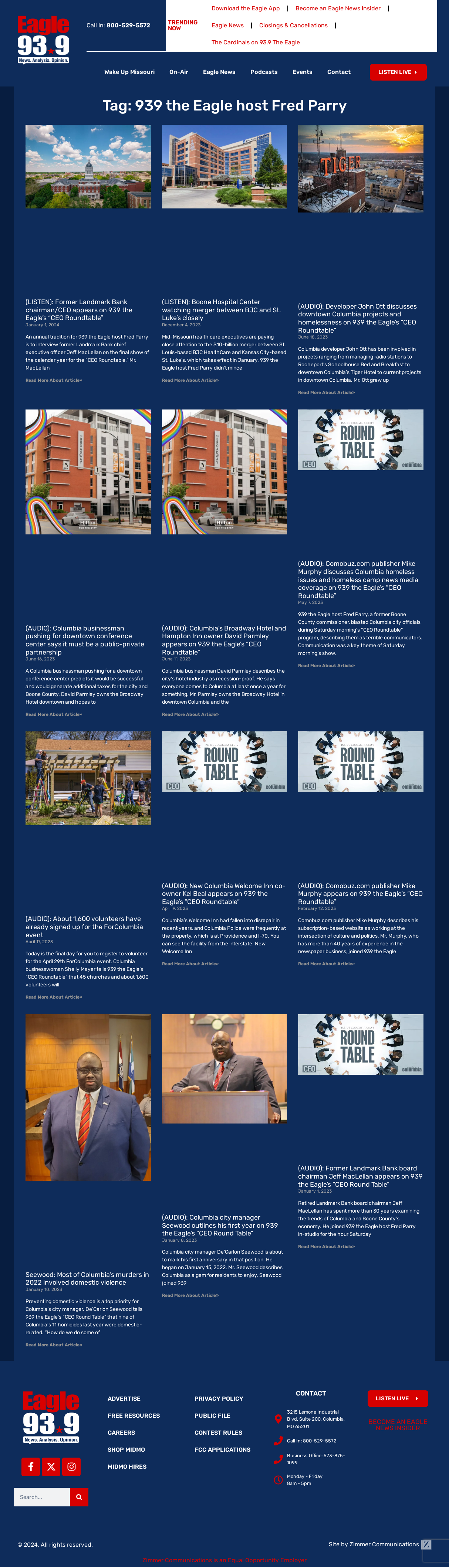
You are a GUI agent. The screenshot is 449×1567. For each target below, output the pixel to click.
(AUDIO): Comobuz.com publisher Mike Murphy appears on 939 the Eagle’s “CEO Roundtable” (360, 894)
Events (303, 71)
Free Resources (134, 1415)
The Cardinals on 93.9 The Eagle (256, 42)
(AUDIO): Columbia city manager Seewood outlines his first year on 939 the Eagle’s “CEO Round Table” (220, 1225)
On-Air (178, 71)
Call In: (118, 25)
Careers (121, 1432)
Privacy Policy (219, 1398)
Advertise (124, 1398)
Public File (212, 1415)
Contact (339, 71)
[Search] (79, 1497)
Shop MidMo (126, 1449)
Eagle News (228, 25)
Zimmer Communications (391, 1544)
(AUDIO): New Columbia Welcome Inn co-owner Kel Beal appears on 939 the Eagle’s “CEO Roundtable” (224, 894)
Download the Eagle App (246, 8)
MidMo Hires (127, 1466)
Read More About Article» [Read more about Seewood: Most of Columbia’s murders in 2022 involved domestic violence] (54, 1344)
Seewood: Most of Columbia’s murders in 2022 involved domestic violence (87, 1279)
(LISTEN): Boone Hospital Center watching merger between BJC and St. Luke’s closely (221, 310)
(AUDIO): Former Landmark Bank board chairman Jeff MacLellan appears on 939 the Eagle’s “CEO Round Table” (360, 1176)
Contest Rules (218, 1432)
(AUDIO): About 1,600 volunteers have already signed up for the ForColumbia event (84, 927)
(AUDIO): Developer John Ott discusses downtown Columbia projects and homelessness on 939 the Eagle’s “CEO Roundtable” (357, 318)
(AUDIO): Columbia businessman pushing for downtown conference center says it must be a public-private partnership (85, 640)
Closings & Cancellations (293, 25)
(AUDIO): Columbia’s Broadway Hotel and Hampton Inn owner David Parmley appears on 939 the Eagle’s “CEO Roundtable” (224, 640)
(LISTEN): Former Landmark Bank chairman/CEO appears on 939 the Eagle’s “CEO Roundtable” (79, 310)
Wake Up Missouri (129, 71)
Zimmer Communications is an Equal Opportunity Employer (224, 1560)
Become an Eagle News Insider (338, 8)
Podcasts (264, 71)
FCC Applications (222, 1449)
